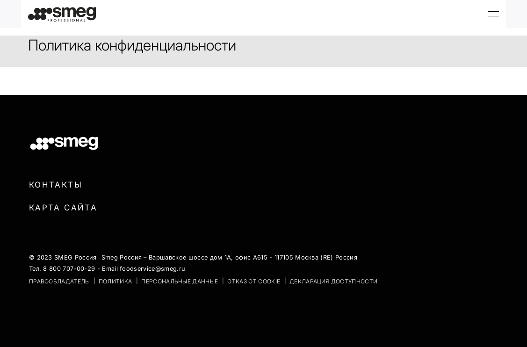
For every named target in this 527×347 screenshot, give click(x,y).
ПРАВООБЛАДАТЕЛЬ (59, 281)
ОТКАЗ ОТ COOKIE (253, 281)
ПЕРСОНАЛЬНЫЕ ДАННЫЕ (179, 281)
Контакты (55, 184)
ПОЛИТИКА (115, 281)
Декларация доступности (333, 281)
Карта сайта (63, 207)
